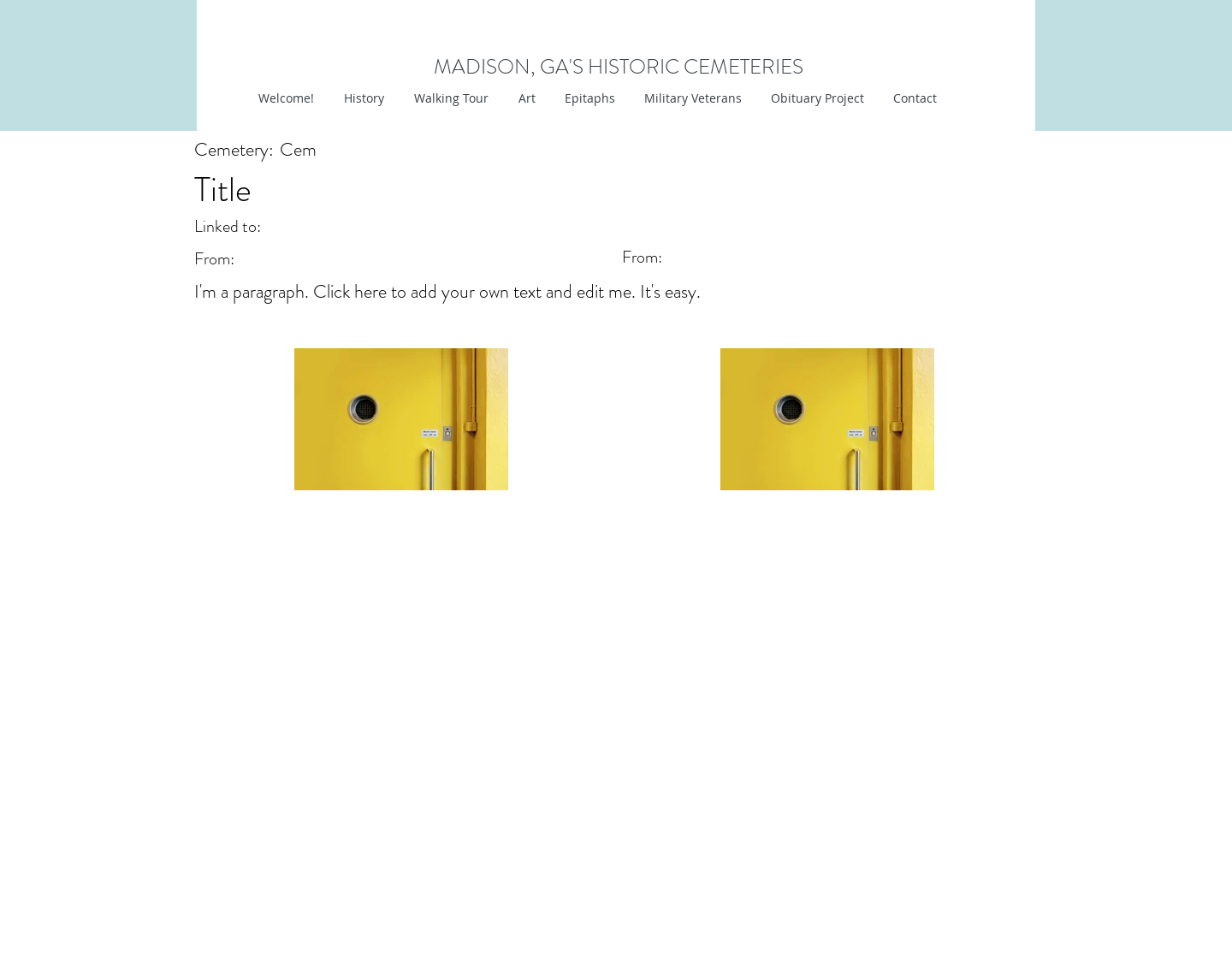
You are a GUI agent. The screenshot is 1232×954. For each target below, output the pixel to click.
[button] (524, 98)
